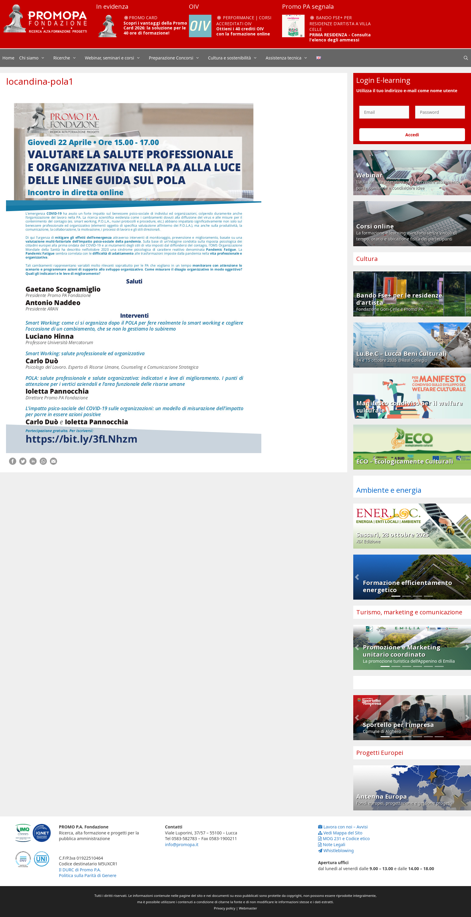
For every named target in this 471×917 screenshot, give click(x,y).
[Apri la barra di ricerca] (466, 58)
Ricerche (68, 58)
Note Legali (331, 844)
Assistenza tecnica (290, 58)
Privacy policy (224, 908)
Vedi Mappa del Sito (340, 833)
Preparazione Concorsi (177, 58)
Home (8, 58)
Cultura (367, 259)
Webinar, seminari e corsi (115, 58)
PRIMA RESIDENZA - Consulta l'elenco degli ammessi (340, 37)
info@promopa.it (181, 844)
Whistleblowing (336, 850)
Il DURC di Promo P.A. (80, 870)
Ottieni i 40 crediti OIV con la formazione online (243, 31)
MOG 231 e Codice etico (344, 838)
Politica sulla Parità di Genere (87, 875)
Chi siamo (35, 58)
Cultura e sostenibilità (235, 58)
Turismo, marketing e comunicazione (409, 612)
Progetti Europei (379, 753)
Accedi (412, 135)
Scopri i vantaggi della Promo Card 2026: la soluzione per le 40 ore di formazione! (155, 28)
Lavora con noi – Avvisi (343, 827)
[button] (356, 577)
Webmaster (248, 908)
